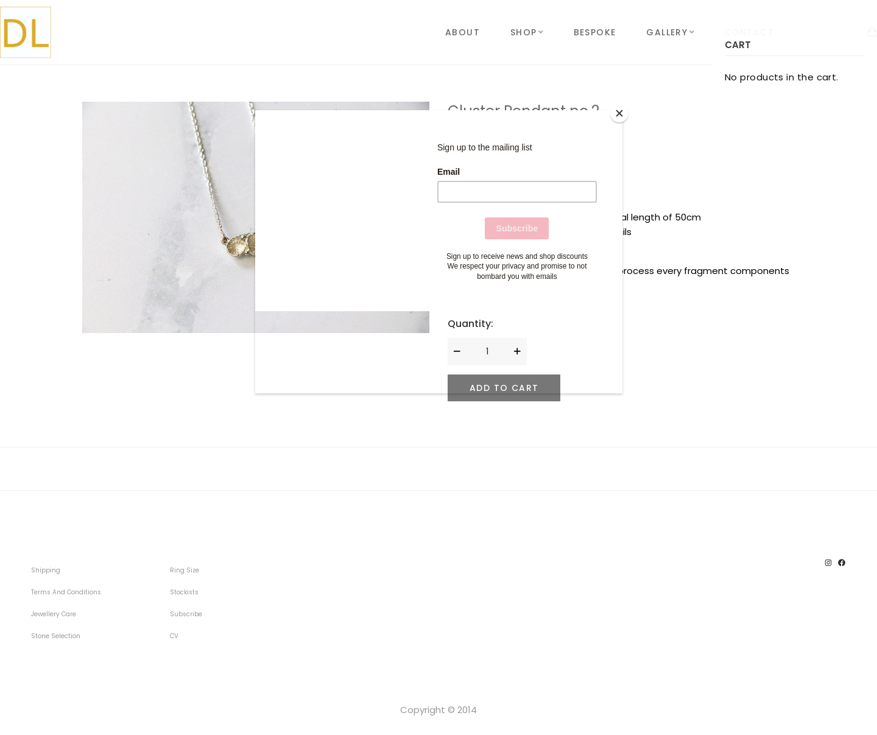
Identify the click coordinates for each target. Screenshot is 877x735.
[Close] (619, 113)
